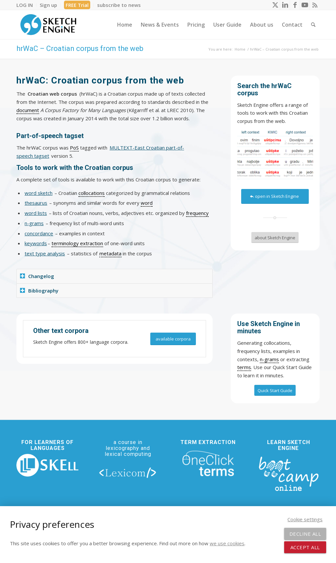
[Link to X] (275, 5)
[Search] (313, 24)
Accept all (305, 547)
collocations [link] (91, 193)
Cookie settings (305, 519)
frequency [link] (197, 213)
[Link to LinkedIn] (285, 5)
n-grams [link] (269, 359)
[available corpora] (173, 339)
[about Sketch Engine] (275, 237)
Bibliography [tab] (39, 290)
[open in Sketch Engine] (275, 196)
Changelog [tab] (37, 276)
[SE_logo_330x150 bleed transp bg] (48, 24)
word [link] (147, 202)
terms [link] (244, 367)
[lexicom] (128, 472)
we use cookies (227, 543)
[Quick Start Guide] (275, 390)
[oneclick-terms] (208, 463)
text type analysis (45, 253)
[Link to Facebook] (295, 5)
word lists (36, 213)
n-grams (34, 223)
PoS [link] (74, 147)
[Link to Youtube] (304, 5)
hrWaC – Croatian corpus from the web (79, 48)
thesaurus (36, 202)
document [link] (27, 110)
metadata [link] (110, 253)
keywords (36, 243)
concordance (39, 233)
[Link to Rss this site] (315, 5)
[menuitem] (26, 5)
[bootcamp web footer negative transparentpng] (289, 473)
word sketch (38, 193)
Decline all (305, 533)
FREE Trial (77, 5)
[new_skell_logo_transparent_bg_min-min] (47, 465)
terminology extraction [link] (77, 243)
